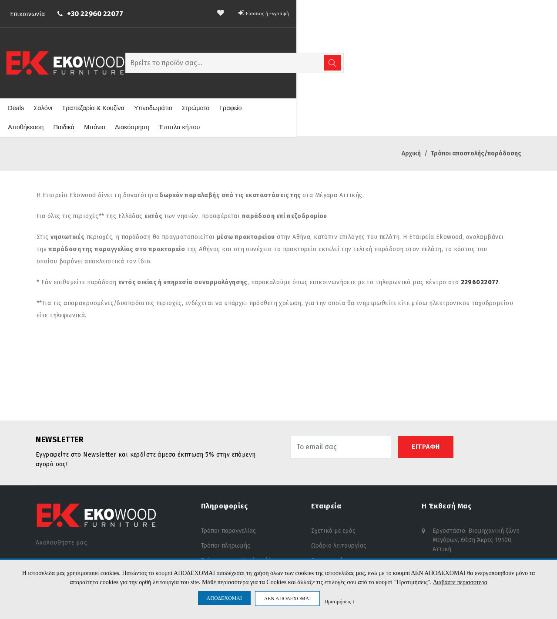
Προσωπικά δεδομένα (231, 551)
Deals (72, 73)
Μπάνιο (384, 73)
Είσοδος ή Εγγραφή (490, 11)
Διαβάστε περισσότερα (460, 582)
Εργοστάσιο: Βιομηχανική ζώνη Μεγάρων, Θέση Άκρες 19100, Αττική (476, 485)
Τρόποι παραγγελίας (228, 477)
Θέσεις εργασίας (333, 521)
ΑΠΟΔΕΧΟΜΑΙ (224, 598)
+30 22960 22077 (121, 12)
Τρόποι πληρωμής (225, 491)
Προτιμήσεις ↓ (339, 601)
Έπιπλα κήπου (465, 73)
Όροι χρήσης (219, 536)
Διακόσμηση (420, 73)
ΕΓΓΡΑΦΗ (426, 393)
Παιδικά (353, 73)
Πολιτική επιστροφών (231, 521)
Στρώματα (246, 73)
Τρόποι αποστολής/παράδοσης (243, 506)
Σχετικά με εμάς (333, 477)
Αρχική (411, 99)
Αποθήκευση (317, 73)
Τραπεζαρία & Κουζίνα (146, 73)
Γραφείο (280, 73)
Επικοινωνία (53, 12)
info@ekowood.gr (457, 522)
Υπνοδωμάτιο (204, 73)
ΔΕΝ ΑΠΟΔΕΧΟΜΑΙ (287, 598)
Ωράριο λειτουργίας (338, 491)
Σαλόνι (98, 73)
